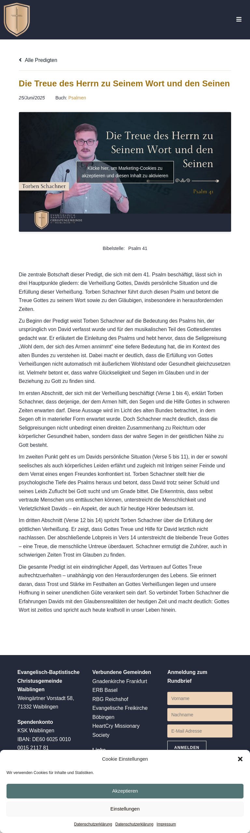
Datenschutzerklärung (93, 824)
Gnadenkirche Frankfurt (119, 705)
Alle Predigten (38, 60)
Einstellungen (125, 808)
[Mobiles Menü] (239, 20)
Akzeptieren (125, 790)
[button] (240, 758)
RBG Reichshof (110, 722)
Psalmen (77, 112)
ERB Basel (105, 714)
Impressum (166, 824)
